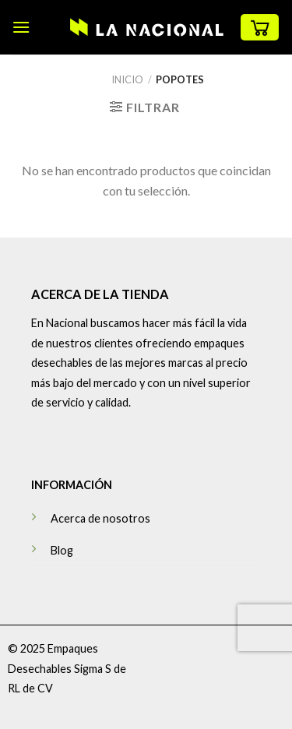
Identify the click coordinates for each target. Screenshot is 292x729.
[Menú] (21, 27)
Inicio (127, 79)
